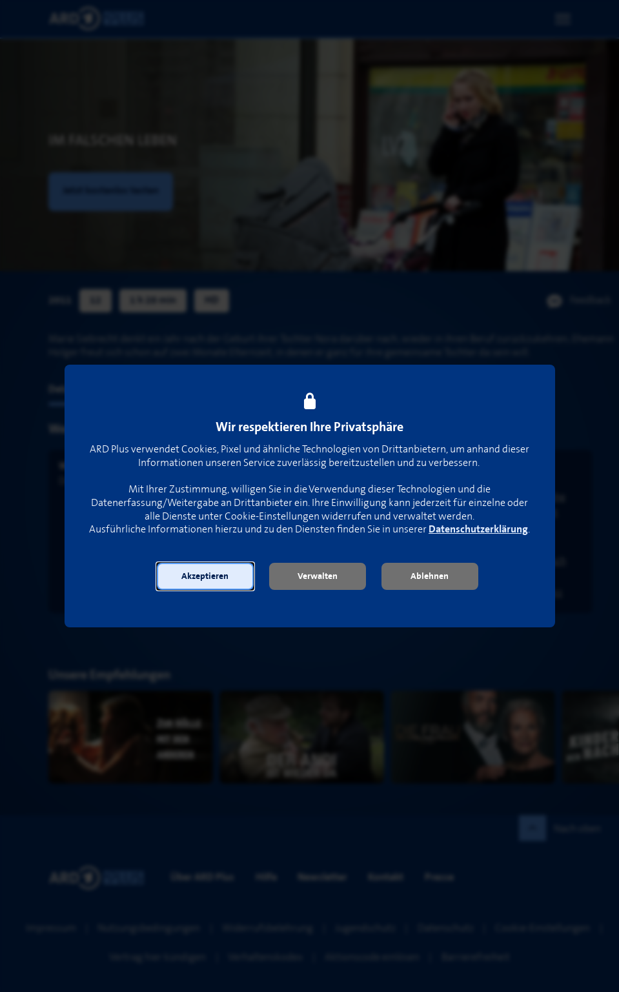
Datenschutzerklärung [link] (478, 529)
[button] (205, 576)
